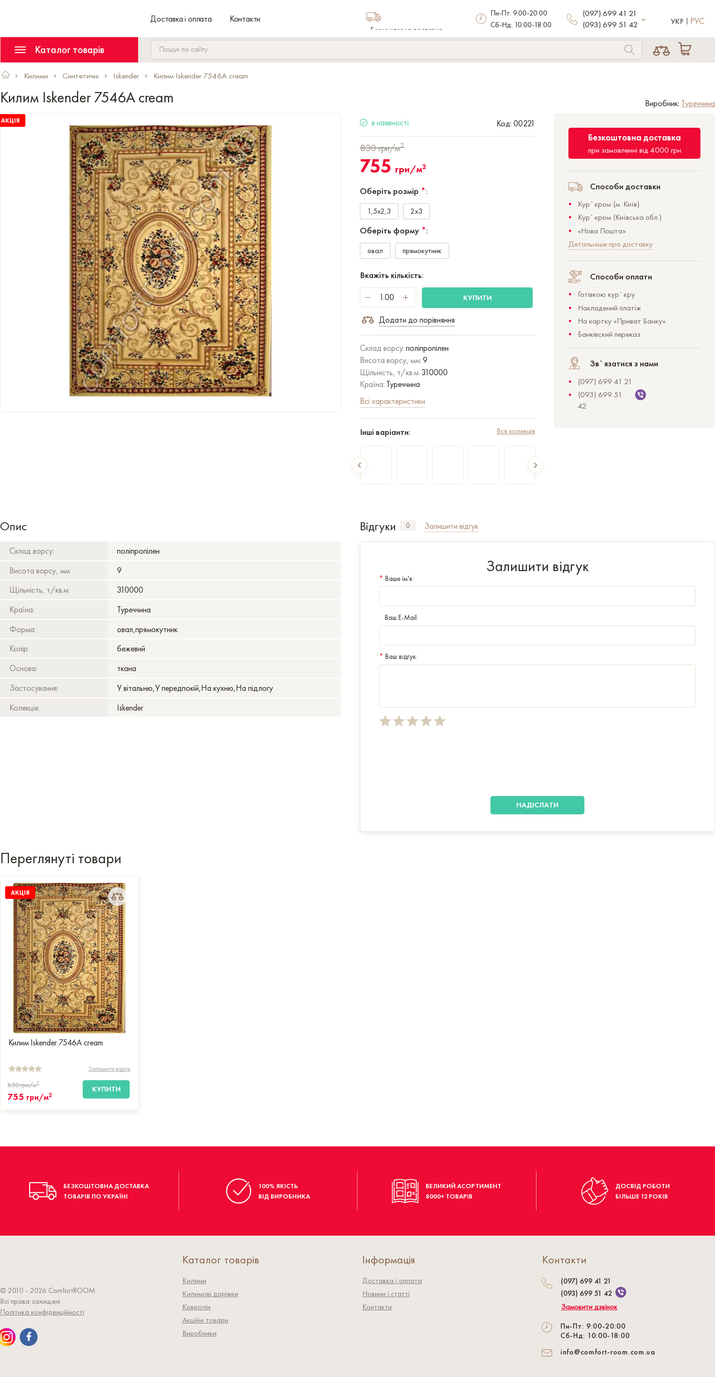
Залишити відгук (109, 1069)
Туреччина (698, 103)
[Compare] (661, 49)
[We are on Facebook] (29, 1337)
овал (375, 251)
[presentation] (450, 761)
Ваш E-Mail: (398, 617)
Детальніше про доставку (610, 244)
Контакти (245, 18)
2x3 (416, 211)
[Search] (629, 51)
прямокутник (422, 251)
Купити (477, 297)
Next (536, 465)
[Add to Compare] (117, 896)
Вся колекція (516, 431)
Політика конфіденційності (42, 1312)
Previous (359, 465)
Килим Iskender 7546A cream (55, 1042)
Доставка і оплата (181, 18)
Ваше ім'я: (396, 578)
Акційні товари (205, 1320)
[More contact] (643, 19)
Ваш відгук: (398, 656)
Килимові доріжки (210, 1294)
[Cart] (686, 49)
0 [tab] (408, 525)
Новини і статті (386, 1294)
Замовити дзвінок (589, 1307)
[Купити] (106, 1089)
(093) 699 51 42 (610, 24)
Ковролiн (196, 1307)
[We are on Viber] (620, 1292)
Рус (697, 20)
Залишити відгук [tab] (451, 525)
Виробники (199, 1333)
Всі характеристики (392, 400)
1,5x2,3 (379, 211)
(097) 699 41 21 (610, 13)
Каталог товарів (59, 49)
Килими (194, 1280)
